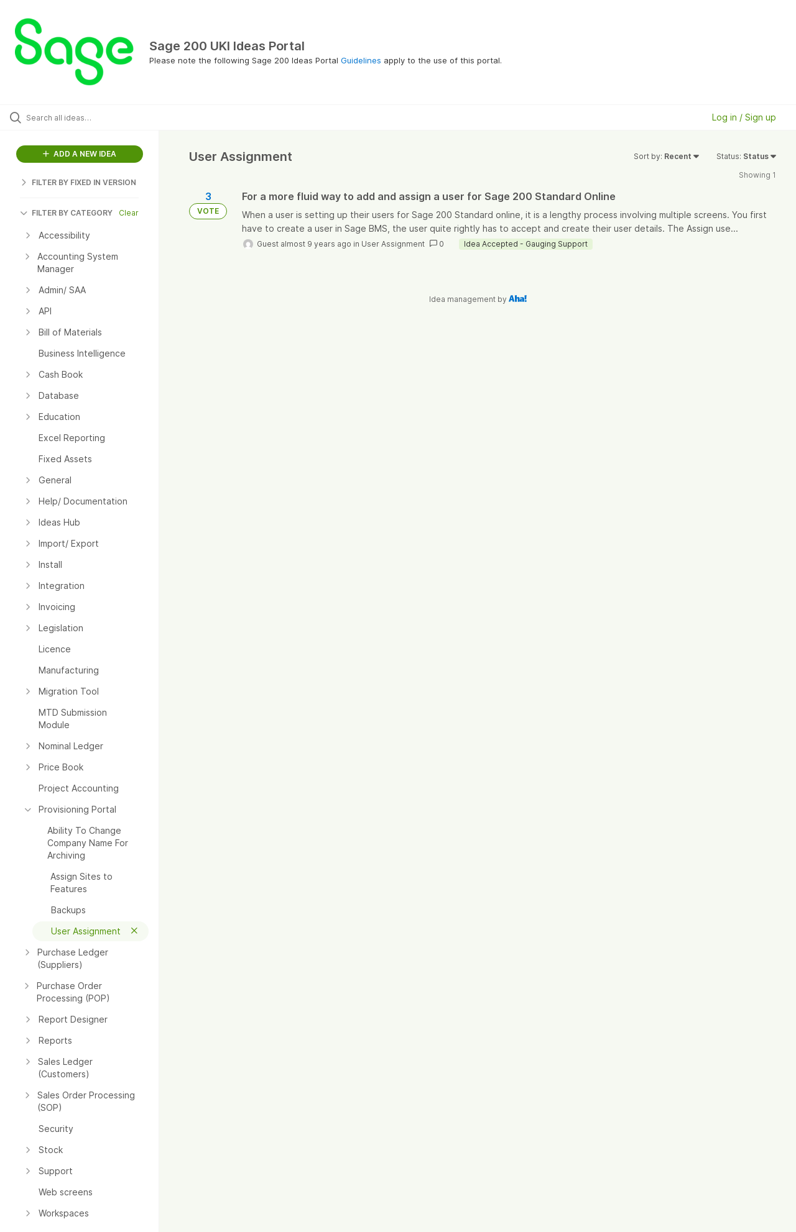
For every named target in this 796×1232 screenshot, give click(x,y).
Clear (129, 212)
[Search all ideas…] (95, 117)
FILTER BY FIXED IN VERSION (78, 182)
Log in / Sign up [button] (744, 117)
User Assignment (393, 244)
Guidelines (361, 60)
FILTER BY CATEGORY (66, 212)
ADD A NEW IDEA (79, 153)
